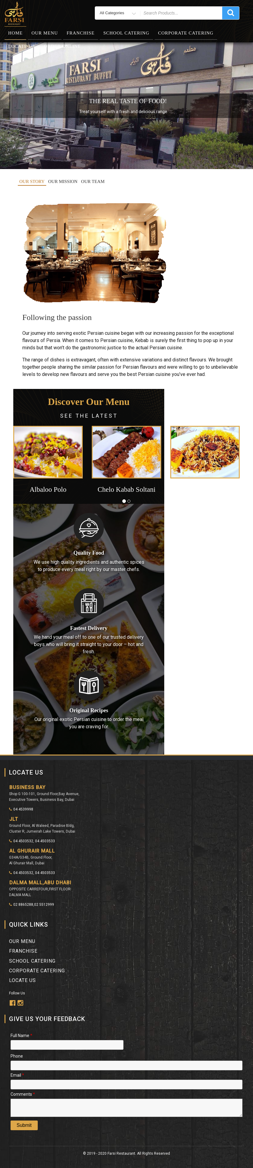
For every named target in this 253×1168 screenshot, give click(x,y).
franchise (23, 951)
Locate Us (21, 46)
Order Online (62, 46)
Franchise (80, 33)
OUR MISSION (63, 181)
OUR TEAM (93, 181)
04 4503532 (21, 841)
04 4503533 (45, 841)
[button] (30, 463)
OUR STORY (32, 181)
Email (17, 1075)
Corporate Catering (185, 33)
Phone (17, 1056)
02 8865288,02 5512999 (31, 904)
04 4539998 (21, 809)
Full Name (21, 1035)
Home (15, 33)
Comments (23, 1094)
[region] (126, 105)
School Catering (126, 33)
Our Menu (44, 33)
